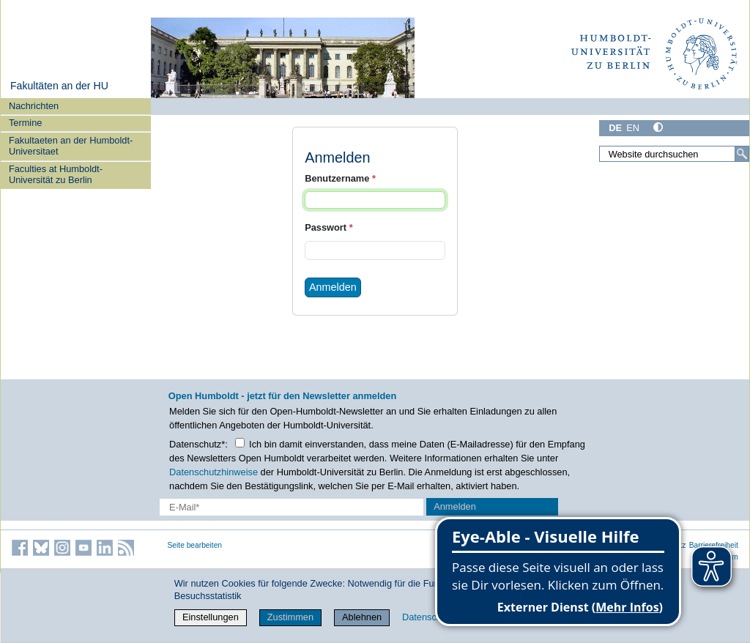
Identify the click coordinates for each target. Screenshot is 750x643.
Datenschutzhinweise (213, 472)
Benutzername (340, 178)
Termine (25, 122)
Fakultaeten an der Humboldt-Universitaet (71, 146)
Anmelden (333, 287)
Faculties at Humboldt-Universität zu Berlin (56, 174)
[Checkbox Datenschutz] (240, 442)
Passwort (328, 227)
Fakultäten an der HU (59, 86)
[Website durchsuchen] (674, 154)
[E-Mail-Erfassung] (291, 507)
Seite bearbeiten (195, 545)
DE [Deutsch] (615, 127)
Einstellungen (210, 617)
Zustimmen (290, 617)
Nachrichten (34, 105)
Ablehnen (362, 617)
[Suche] (742, 154)
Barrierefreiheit (713, 545)
